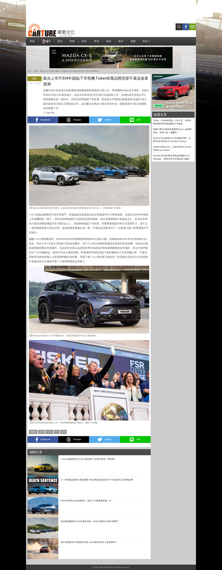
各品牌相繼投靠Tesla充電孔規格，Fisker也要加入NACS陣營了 (90, 521)
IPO (56, 432)
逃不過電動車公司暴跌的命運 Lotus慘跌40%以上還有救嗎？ (89, 542)
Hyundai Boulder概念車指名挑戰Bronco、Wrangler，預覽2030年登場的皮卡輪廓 (172, 157)
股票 (41, 432)
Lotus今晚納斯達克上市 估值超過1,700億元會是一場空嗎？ (88, 459)
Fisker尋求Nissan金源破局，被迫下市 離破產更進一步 (86, 500)
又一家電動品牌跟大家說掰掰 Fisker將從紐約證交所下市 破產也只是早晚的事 (97, 479)
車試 (60, 43)
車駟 (133, 43)
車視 (96, 43)
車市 (84, 43)
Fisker (32, 214)
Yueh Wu (50, 113)
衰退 (63, 432)
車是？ (146, 43)
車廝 (32, 43)
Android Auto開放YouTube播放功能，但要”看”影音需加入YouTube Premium (172, 140)
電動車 (136, 256)
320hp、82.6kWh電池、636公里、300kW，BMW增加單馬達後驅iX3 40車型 (173, 122)
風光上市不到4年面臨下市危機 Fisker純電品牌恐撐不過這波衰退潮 (69, 71)
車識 (109, 43)
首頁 (29, 71)
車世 (121, 43)
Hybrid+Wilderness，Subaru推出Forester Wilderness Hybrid (172, 148)
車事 (72, 43)
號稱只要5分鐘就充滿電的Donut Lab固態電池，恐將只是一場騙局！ (172, 131)
